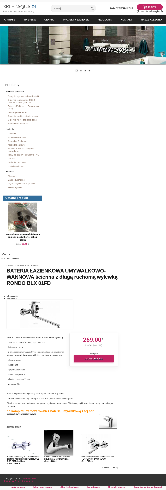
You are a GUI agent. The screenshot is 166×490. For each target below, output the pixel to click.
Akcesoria (12, 176)
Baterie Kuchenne (16, 180)
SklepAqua (20, 6)
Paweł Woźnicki (28, 478)
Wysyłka (30, 19)
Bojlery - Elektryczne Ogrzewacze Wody (23, 107)
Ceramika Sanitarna (17, 141)
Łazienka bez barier (17, 162)
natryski (11, 158)
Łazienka (10, 129)
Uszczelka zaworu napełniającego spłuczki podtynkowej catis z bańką (23, 237)
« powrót (105, 468)
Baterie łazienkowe (17, 137)
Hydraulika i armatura (18, 123)
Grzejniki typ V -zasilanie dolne (22, 120)
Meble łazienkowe (16, 145)
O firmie (9, 19)
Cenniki (49, 19)
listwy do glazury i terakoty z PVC (23, 155)
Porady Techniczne (121, 8)
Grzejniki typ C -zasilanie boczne (23, 116)
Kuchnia (10, 171)
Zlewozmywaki (15, 187)
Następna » (11, 298)
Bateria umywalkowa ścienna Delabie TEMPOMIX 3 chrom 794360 (98, 458)
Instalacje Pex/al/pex (17, 112)
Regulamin (104, 19)
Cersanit (12, 133)
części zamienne (16, 166)
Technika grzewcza (15, 91)
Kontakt (126, 19)
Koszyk (152, 7)
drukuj (115, 468)
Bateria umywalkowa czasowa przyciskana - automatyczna (57, 458)
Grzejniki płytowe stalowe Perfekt (23, 96)
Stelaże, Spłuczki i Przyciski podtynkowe (21, 149)
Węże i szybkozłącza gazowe (21, 183)
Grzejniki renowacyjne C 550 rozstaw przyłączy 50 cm (21, 101)
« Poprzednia (12, 296)
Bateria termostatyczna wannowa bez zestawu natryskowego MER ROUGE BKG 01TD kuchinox (23, 459)
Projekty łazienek (76, 19)
